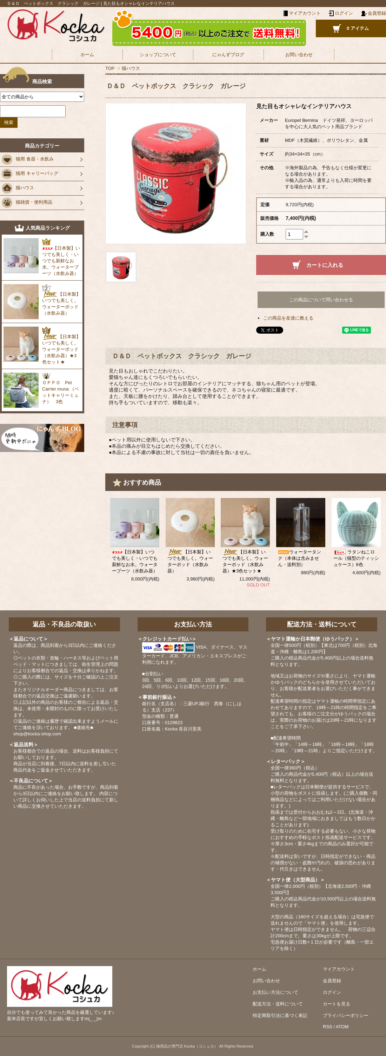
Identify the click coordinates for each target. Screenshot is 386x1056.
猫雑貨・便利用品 (27, 202)
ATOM (342, 1026)
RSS (327, 1026)
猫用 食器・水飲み (28, 159)
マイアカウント (339, 969)
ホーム (87, 54)
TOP (109, 68)
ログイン (344, 13)
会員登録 (377, 13)
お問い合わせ (299, 54)
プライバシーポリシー (345, 1015)
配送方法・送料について (278, 1003)
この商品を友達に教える (288, 318)
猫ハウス (131, 68)
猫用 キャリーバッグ (30, 174)
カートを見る (336, 1003)
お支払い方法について (275, 992)
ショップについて (158, 54)
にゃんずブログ (228, 54)
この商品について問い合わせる (321, 299)
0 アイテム (358, 28)
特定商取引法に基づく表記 (280, 1015)
